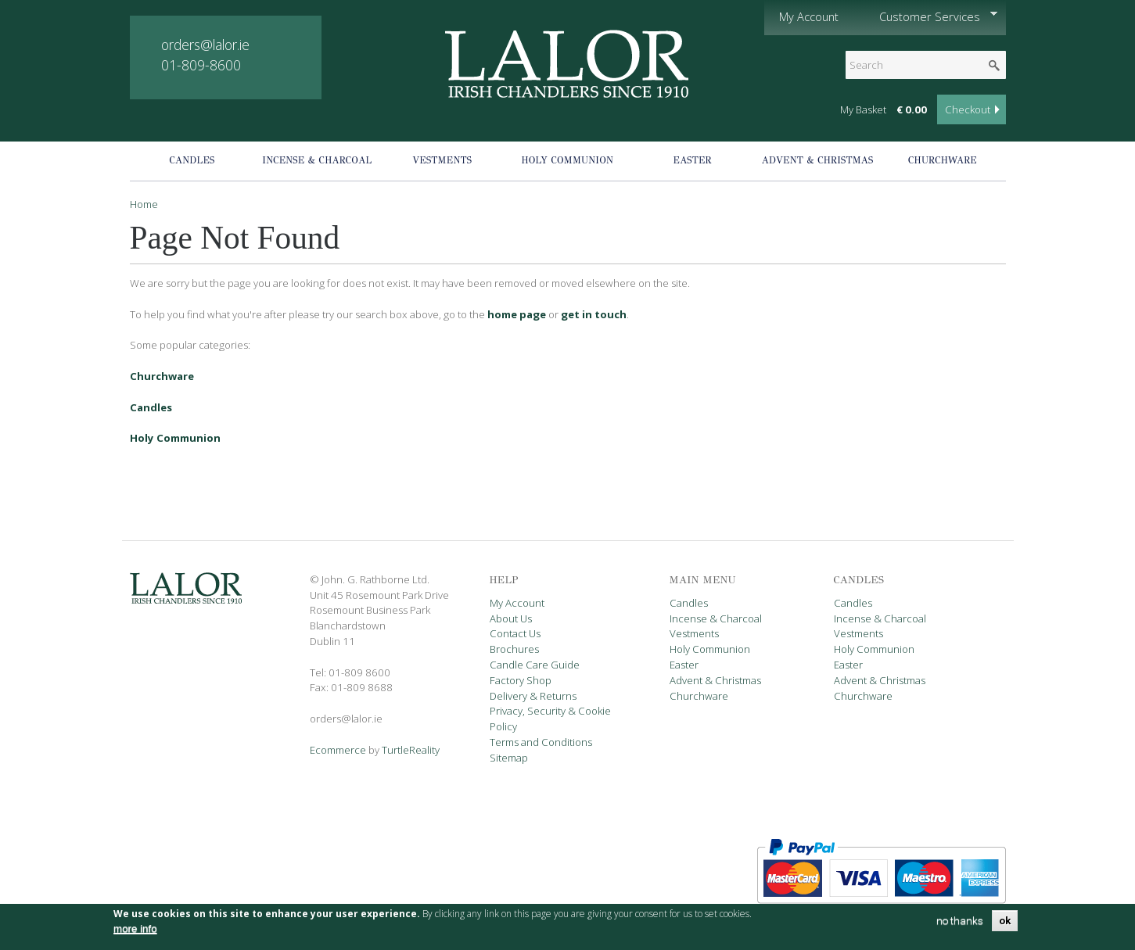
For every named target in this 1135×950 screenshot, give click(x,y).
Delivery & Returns (533, 696)
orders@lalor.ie (205, 44)
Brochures (514, 649)
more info (135, 933)
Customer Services (930, 17)
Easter (692, 160)
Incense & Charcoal (317, 160)
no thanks (959, 925)
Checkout (967, 109)
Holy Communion (567, 160)
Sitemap (509, 758)
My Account (809, 16)
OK (1005, 925)
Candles (191, 160)
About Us (511, 618)
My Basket (863, 109)
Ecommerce (338, 750)
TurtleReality (411, 750)
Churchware (942, 160)
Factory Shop (520, 680)
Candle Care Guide (535, 665)
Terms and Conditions (541, 742)
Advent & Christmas (818, 160)
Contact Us (515, 633)
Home (144, 204)
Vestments (442, 160)
